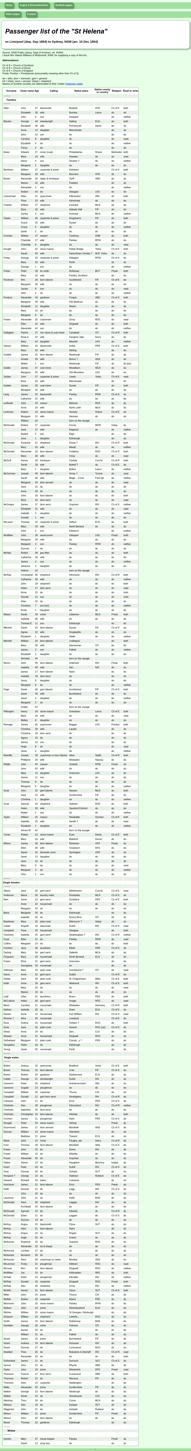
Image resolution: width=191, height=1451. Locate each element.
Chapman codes (74, 84)
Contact (31, 14)
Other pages (13, 14)
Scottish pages (63, 5)
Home (9, 5)
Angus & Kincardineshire (34, 5)
